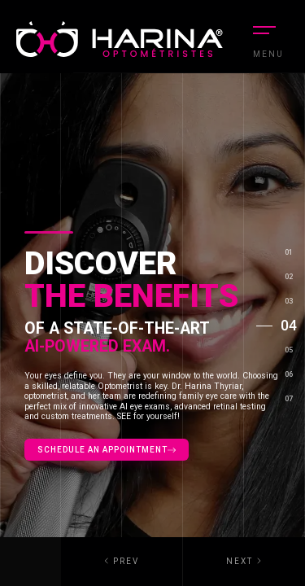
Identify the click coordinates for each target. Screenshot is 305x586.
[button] (244, 561)
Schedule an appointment (106, 449)
